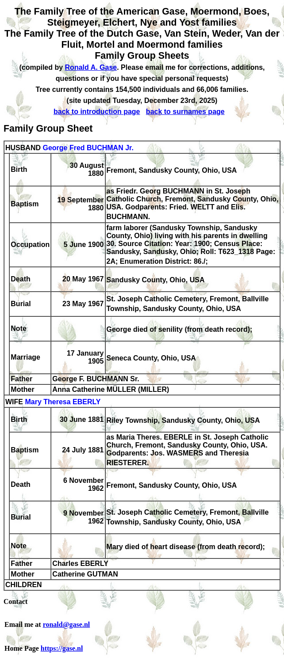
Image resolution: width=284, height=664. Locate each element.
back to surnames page (185, 111)
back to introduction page (97, 111)
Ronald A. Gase (91, 67)
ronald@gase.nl (66, 624)
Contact (15, 601)
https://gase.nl (62, 648)
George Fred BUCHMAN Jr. (87, 148)
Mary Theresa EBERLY (62, 402)
